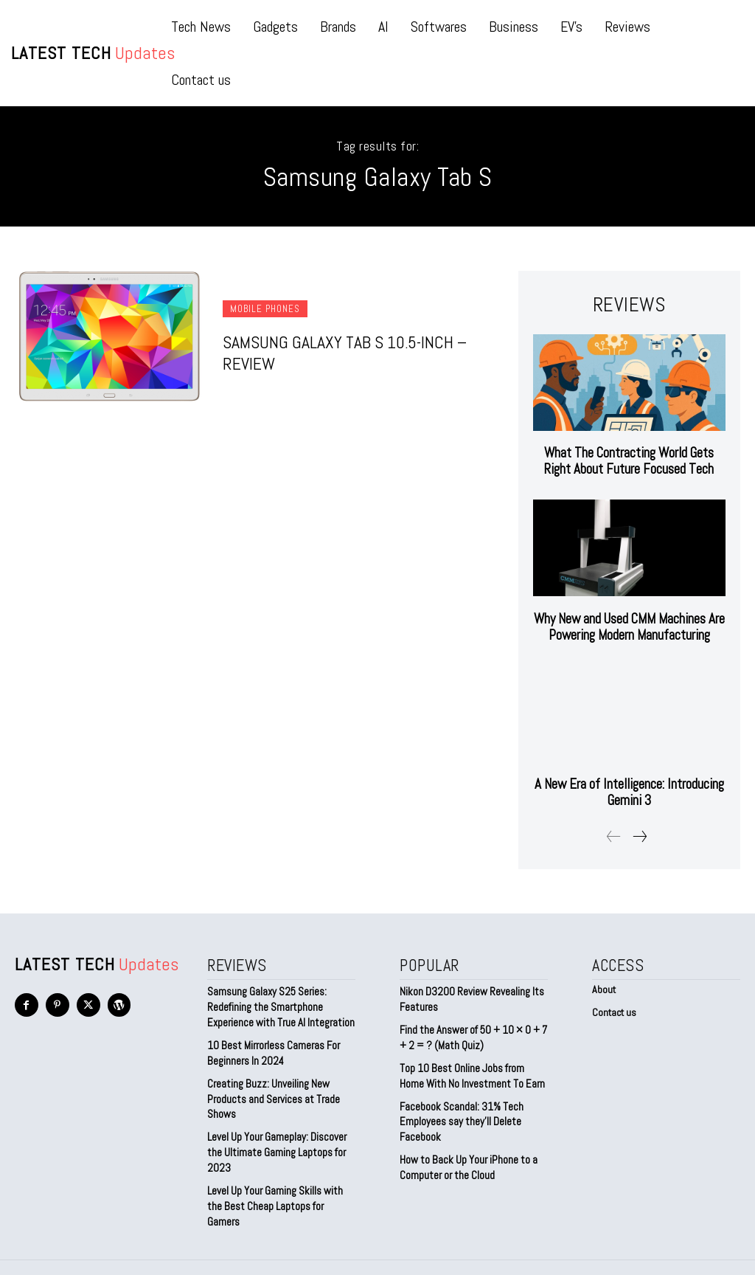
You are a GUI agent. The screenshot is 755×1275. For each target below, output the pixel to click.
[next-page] (639, 835)
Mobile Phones (265, 310)
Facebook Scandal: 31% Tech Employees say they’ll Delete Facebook (459, 1114)
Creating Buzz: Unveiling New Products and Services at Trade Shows (271, 1092)
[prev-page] (614, 835)
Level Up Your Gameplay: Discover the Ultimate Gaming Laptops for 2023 (276, 1144)
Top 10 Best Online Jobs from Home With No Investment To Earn (473, 1071)
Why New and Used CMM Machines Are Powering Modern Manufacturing (629, 625)
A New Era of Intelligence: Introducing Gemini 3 (629, 790)
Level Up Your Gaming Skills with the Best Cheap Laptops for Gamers (281, 1188)
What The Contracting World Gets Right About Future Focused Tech (629, 460)
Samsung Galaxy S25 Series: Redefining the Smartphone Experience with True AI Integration (277, 1004)
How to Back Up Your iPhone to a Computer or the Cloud (465, 1159)
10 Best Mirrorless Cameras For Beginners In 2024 (271, 1048)
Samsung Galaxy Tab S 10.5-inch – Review (338, 353)
